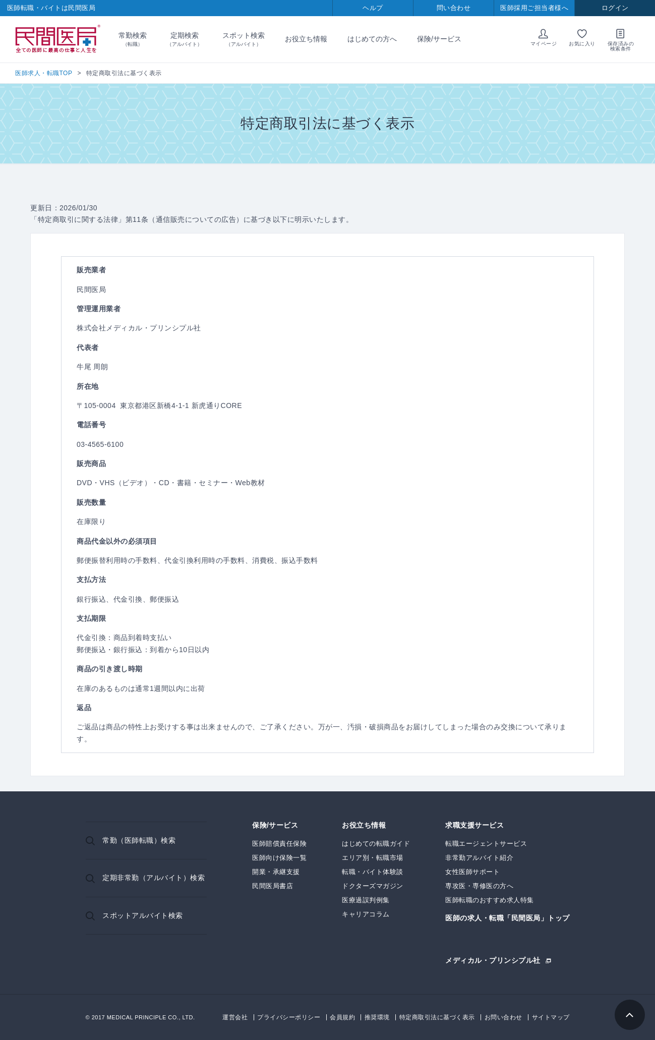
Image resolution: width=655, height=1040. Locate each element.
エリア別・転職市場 (372, 857)
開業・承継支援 (276, 872)
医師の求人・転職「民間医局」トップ (507, 918)
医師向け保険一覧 (279, 857)
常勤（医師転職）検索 (138, 840)
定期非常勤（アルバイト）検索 (153, 878)
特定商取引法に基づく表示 (437, 1017)
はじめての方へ (372, 39)
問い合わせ (454, 8)
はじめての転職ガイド (376, 843)
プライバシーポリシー (288, 1017)
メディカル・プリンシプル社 (493, 960)
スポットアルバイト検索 (142, 915)
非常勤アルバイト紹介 (479, 857)
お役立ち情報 (306, 39)
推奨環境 (377, 1017)
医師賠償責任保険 (279, 843)
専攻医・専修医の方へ (479, 886)
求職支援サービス (474, 825)
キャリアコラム (366, 914)
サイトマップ (551, 1017)
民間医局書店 (272, 886)
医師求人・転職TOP (43, 73)
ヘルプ (373, 8)
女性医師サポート (472, 872)
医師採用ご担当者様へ (534, 8)
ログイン (615, 8)
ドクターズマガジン (372, 886)
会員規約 (342, 1017)
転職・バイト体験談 (372, 872)
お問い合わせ (503, 1017)
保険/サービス (439, 39)
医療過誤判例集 (366, 900)
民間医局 (58, 39)
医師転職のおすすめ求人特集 (489, 900)
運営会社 (235, 1017)
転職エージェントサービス (486, 843)
